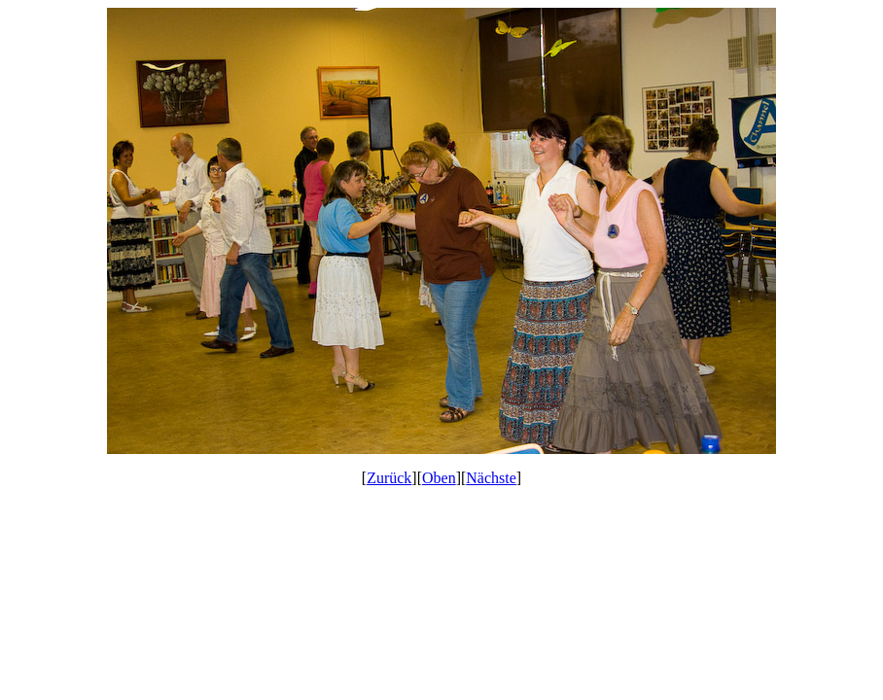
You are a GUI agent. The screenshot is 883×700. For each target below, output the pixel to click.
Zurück (389, 478)
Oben (439, 478)
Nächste (491, 478)
